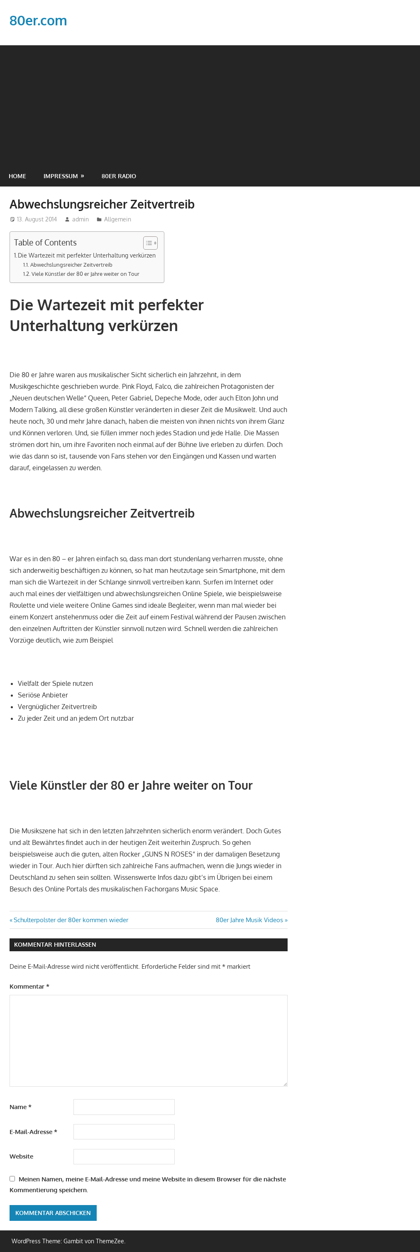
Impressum (61, 175)
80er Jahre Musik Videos (249, 920)
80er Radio (119, 175)
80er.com (38, 20)
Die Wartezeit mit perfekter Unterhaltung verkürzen (87, 255)
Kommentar (29, 986)
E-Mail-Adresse (33, 1132)
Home (17, 175)
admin (80, 219)
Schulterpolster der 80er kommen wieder (70, 920)
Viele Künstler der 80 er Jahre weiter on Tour (85, 273)
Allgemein (117, 219)
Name (21, 1107)
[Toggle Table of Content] (146, 243)
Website (21, 1156)
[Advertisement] (210, 103)
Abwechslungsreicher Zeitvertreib (71, 264)
